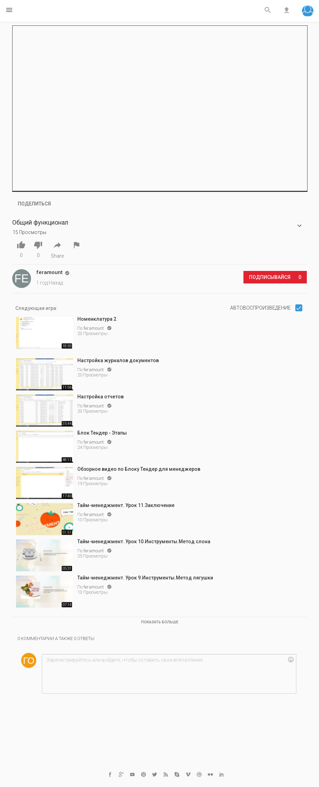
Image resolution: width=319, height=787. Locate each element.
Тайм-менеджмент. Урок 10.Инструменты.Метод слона (143, 541)
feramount (94, 328)
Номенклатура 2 (96, 319)
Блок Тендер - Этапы (102, 433)
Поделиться (34, 204)
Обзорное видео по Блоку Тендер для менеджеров (138, 469)
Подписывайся (275, 277)
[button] (308, 12)
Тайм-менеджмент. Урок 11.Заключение (125, 505)
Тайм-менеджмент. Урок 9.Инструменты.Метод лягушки (145, 577)
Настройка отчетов (100, 396)
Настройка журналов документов (118, 360)
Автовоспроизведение (261, 308)
